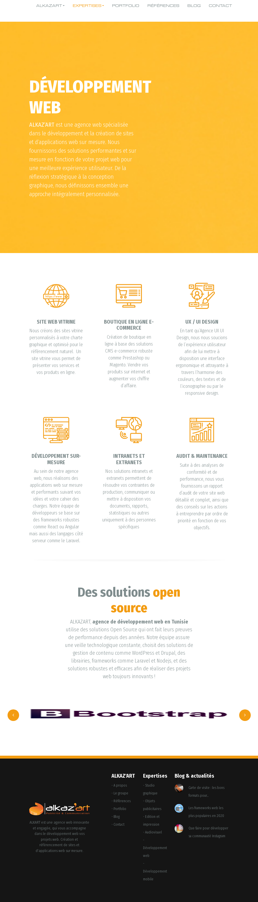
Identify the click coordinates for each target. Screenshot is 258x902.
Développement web (155, 852)
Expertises (87, 6)
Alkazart (49, 6)
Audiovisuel (153, 832)
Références (163, 6)
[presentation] (13, 715)
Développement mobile (155, 875)
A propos (120, 785)
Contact (220, 6)
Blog (194, 6)
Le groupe (121, 793)
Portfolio (125, 6)
